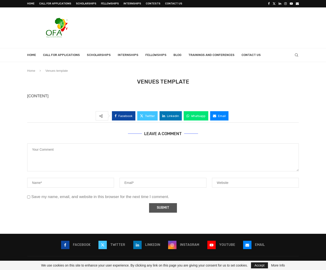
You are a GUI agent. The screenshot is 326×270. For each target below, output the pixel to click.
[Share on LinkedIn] (171, 115)
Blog (177, 55)
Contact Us (173, 3)
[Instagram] (285, 3)
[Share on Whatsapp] (196, 115)
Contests (153, 3)
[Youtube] (291, 3)
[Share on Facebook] (123, 115)
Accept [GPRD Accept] (259, 265)
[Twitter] (274, 3)
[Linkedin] (280, 3)
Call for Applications (55, 3)
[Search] (296, 55)
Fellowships (110, 3)
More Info (278, 265)
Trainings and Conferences (211, 55)
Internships (132, 3)
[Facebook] (269, 3)
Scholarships (86, 3)
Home (31, 3)
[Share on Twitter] (147, 115)
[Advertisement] (214, 27)
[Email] (297, 3)
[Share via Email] (219, 115)
